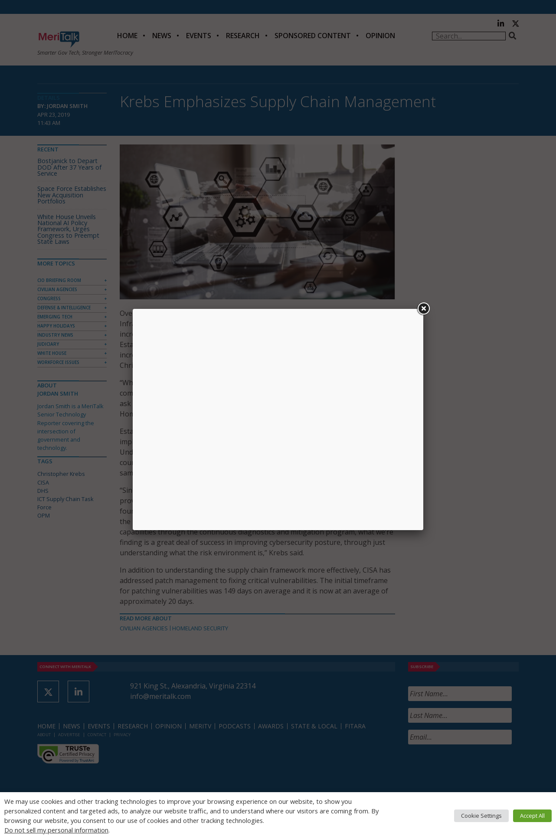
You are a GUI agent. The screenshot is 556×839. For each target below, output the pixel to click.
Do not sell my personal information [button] (56, 830)
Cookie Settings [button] (481, 815)
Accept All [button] (532, 815)
